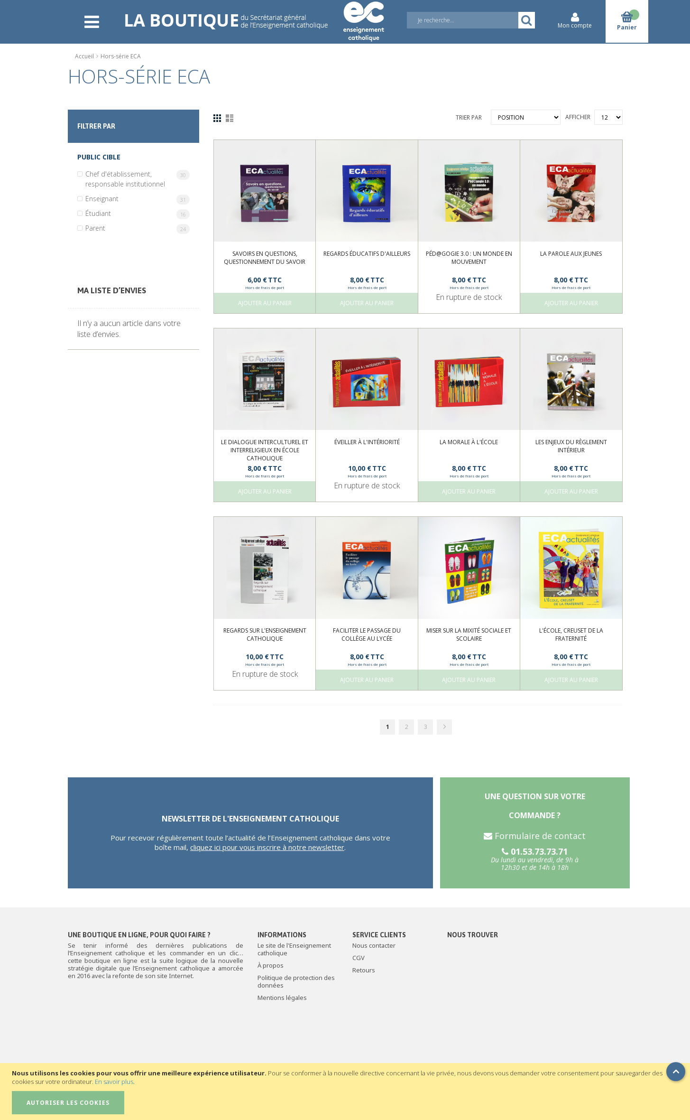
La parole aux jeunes (571, 254)
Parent (137, 228)
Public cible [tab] (98, 156)
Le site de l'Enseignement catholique (294, 949)
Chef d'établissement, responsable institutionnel (137, 178)
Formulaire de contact (535, 835)
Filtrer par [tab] (96, 126)
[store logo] (254, 15)
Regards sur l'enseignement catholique (264, 634)
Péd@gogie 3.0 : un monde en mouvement (469, 258)
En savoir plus (114, 1081)
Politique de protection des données (296, 981)
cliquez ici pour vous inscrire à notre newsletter (267, 847)
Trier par (469, 117)
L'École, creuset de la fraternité (571, 634)
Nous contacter (374, 945)
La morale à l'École (469, 442)
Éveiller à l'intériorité (367, 442)
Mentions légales (282, 997)
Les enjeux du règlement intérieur (571, 446)
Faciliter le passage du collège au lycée (367, 634)
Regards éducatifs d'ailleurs (366, 254)
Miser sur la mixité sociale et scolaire (468, 634)
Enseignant (137, 199)
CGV (358, 957)
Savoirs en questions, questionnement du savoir (264, 258)
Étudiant (137, 213)
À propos (271, 965)
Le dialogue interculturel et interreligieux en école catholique (264, 450)
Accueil (85, 56)
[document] (346, 1091)
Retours (363, 970)
